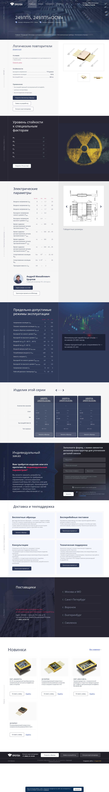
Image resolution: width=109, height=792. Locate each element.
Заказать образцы (44, 434)
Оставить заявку (17, 695)
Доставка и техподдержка (4, 543)
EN (79, 4)
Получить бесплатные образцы (24, 98)
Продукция (33, 4)
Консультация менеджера (23, 109)
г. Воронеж (69, 609)
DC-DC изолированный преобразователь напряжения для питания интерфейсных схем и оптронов (22, 684)
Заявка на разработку (21, 103)
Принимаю (77, 789)
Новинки (41, 4)
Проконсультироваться (70, 531)
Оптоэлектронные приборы (65, 35)
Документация (17, 49)
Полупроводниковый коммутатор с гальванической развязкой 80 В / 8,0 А (21, 727)
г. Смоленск (70, 626)
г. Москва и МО (72, 591)
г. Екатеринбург (72, 617)
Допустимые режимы (4, 341)
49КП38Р (4, 72)
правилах (46, 790)
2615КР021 (13, 725)
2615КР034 (45, 681)
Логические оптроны (81, 35)
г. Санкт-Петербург (74, 600)
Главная (17, 35)
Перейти (29, 695)
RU (76, 4)
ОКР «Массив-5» (80, 681)
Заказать (68, 494)
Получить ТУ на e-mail (21, 166)
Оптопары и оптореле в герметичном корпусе (43, 35)
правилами (82, 495)
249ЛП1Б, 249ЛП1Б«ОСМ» (89, 399)
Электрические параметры (4, 239)
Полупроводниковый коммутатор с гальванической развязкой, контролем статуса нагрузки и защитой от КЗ (53, 684)
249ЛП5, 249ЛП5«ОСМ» (4, 13)
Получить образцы (50, 756)
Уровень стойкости (4, 144)
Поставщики (4, 614)
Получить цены (17, 62)
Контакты (60, 4)
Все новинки (94, 651)
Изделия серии (4, 413)
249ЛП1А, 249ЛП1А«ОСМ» (66, 399)
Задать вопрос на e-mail (23, 288)
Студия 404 (98, 762)
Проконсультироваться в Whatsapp (26, 293)
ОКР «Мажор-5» (16, 681)
